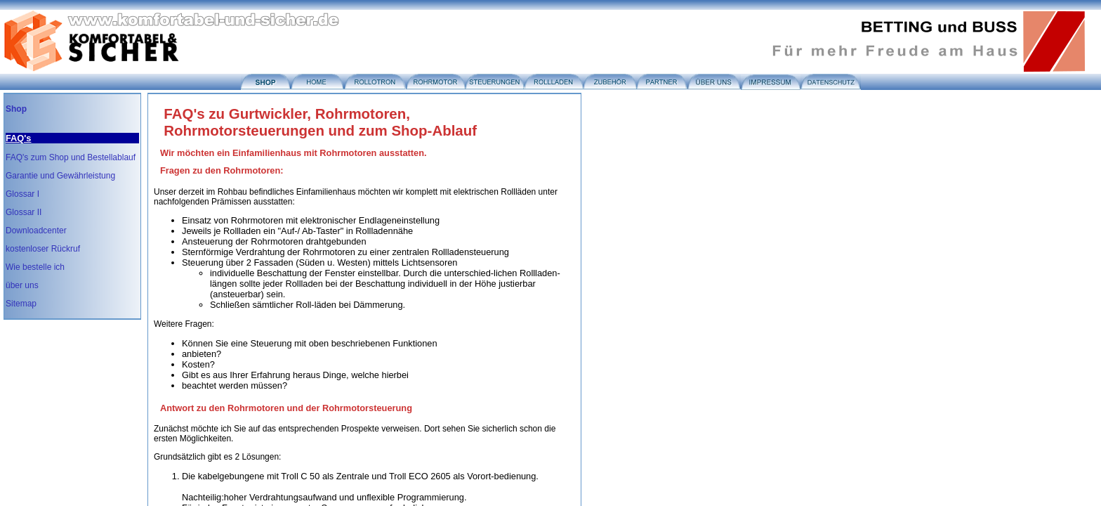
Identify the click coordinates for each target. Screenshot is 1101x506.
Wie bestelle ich (35, 267)
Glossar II (23, 212)
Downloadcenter (36, 230)
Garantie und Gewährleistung (60, 176)
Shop (16, 109)
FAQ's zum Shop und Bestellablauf (71, 157)
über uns (22, 285)
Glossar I (22, 194)
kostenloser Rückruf (43, 249)
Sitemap (21, 304)
